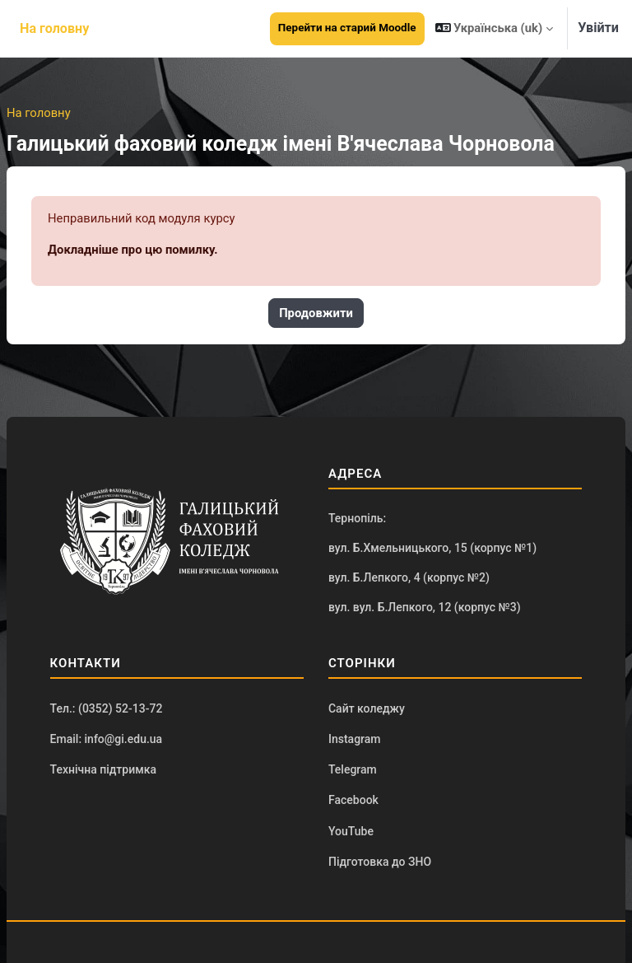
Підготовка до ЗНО (379, 861)
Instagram (354, 739)
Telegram (352, 769)
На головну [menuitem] (54, 28)
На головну (39, 112)
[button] (495, 28)
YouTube (351, 831)
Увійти (598, 27)
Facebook (353, 799)
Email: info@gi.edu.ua (106, 739)
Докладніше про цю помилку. (133, 249)
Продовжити (316, 313)
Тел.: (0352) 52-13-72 (106, 708)
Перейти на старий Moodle (347, 27)
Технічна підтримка (103, 769)
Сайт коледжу (366, 708)
